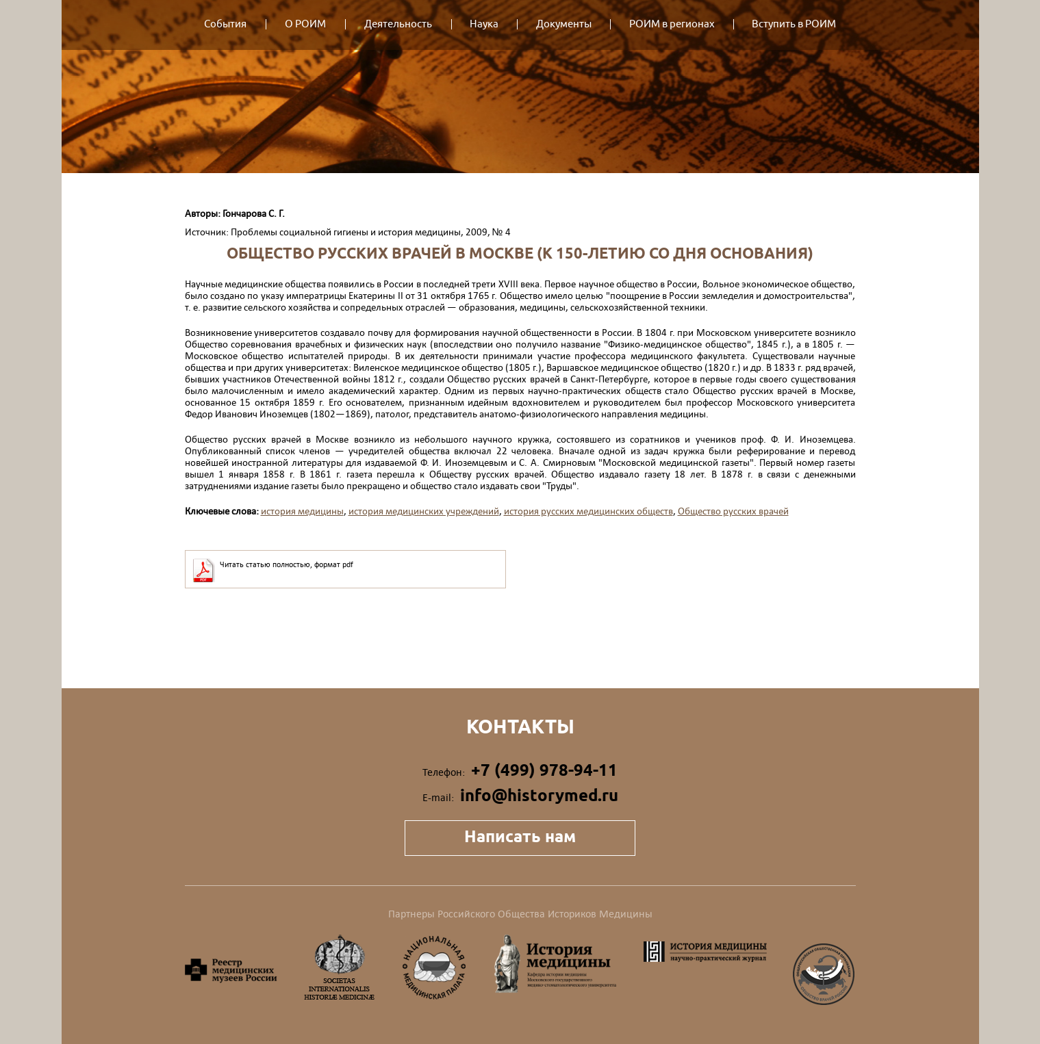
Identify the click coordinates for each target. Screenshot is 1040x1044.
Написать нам (520, 836)
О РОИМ (305, 24)
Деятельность (398, 24)
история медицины (302, 511)
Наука (484, 24)
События (225, 24)
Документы (564, 24)
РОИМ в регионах (672, 24)
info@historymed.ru (539, 795)
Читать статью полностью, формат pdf (286, 564)
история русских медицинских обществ (588, 511)
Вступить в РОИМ (794, 24)
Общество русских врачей (733, 511)
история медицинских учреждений (423, 511)
